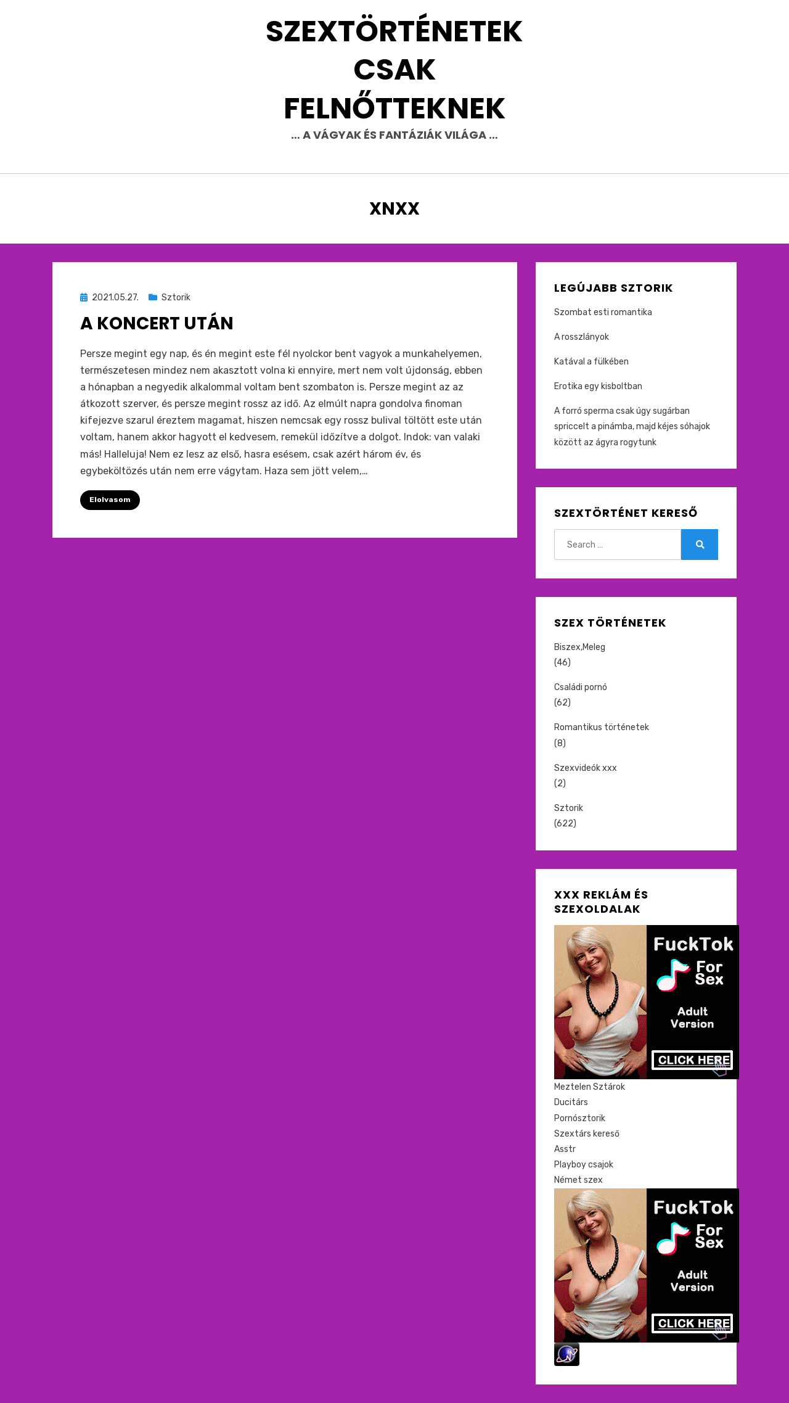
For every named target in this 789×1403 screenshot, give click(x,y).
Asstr (565, 1149)
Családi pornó (580, 687)
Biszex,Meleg (579, 647)
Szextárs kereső (586, 1134)
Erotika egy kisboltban (598, 386)
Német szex (578, 1180)
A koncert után (157, 323)
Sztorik (175, 297)
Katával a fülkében (591, 361)
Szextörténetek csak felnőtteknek (394, 69)
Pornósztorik (579, 1118)
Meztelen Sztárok (589, 1087)
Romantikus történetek (601, 727)
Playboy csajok (583, 1164)
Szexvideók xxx (585, 768)
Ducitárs (571, 1102)
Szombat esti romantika (603, 312)
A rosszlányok (581, 337)
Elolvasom (110, 499)
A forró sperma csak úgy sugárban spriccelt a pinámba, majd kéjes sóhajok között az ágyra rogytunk (632, 426)
